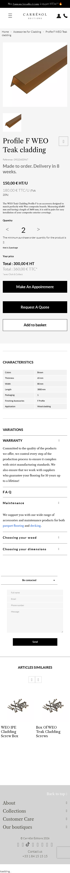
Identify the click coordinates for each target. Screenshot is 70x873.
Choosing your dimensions (24, 549)
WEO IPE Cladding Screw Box (9, 731)
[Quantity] (23, 230)
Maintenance (13, 503)
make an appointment (35, 287)
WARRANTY (12, 440)
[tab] (35, 440)
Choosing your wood (20, 537)
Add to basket (35, 325)
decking (35, 525)
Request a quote (35, 307)
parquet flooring (13, 525)
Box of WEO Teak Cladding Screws (48, 731)
